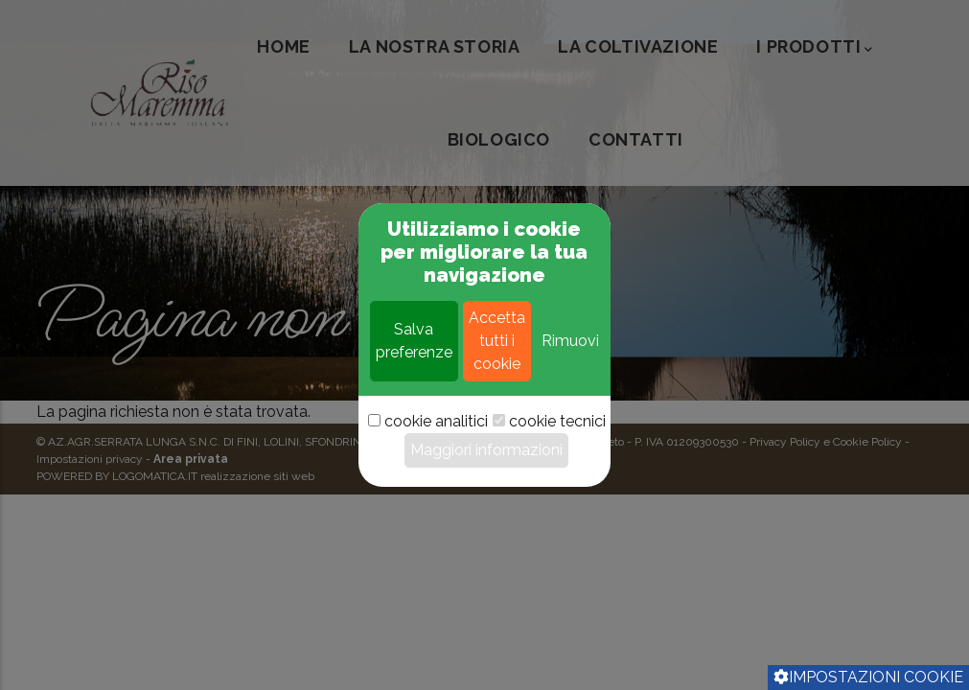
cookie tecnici (557, 457)
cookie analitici (436, 457)
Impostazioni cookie (868, 677)
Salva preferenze (414, 377)
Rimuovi (570, 377)
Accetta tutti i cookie (497, 377)
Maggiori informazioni (486, 486)
